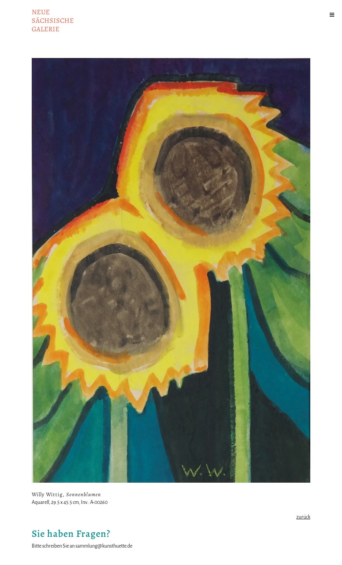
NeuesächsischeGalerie (53, 20)
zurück (303, 517)
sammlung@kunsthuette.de (103, 546)
